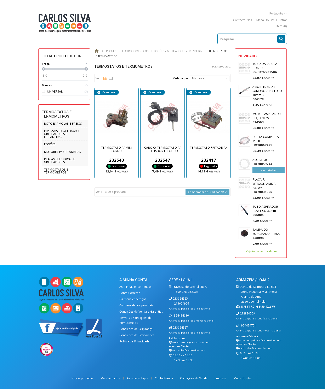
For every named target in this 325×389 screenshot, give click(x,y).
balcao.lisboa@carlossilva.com (190, 342)
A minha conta (133, 280)
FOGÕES (50, 144)
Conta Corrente (129, 293)
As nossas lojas (138, 378)
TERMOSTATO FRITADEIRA (208, 147)
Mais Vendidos (110, 378)
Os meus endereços (132, 299)
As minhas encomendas (135, 287)
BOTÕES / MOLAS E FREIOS (63, 123)
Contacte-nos (164, 378)
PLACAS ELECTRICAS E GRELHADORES (59, 160)
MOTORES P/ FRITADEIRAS (62, 152)
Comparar (109, 92)
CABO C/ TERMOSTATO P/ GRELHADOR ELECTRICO (162, 149)
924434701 (248, 325)
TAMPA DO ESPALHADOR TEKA (266, 234)
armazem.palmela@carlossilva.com (260, 340)
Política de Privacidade (134, 341)
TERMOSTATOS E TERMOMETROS (56, 170)
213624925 (180, 298)
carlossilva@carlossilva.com (188, 350)
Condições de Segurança (136, 329)
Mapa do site (242, 378)
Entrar (283, 20)
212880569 (247, 313)
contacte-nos (242, 20)
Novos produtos (82, 378)
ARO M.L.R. (262, 162)
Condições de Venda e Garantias (141, 311)
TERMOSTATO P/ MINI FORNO (116, 149)
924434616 (181, 315)
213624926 (181, 303)
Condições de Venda (194, 378)
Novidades (248, 56)
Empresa (221, 378)
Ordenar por (181, 78)
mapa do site (265, 20)
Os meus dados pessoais (136, 305)
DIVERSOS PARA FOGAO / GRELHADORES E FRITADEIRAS (61, 134)
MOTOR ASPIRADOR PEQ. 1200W (266, 118)
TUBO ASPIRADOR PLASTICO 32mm (265, 211)
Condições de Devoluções (136, 335)
